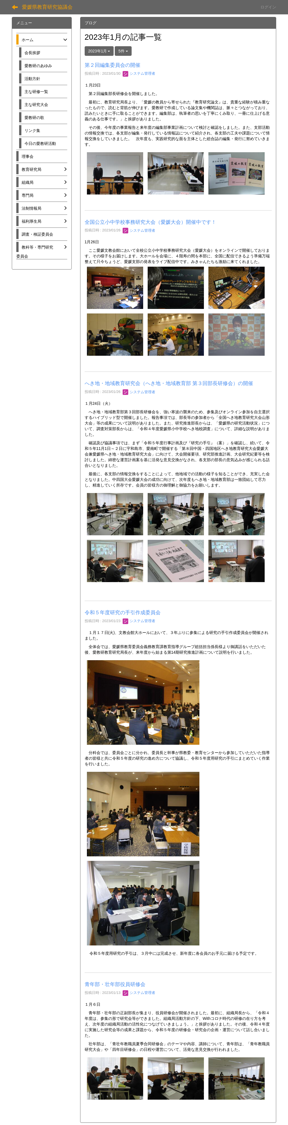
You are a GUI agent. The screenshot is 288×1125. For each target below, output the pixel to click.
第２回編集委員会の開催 (112, 65)
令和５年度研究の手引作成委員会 (123, 612)
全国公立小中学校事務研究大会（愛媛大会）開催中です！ (150, 222)
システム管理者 (139, 73)
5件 (123, 51)
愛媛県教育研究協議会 (47, 7)
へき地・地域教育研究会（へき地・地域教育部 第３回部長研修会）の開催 (169, 383)
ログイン (268, 7)
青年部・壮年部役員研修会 (115, 984)
